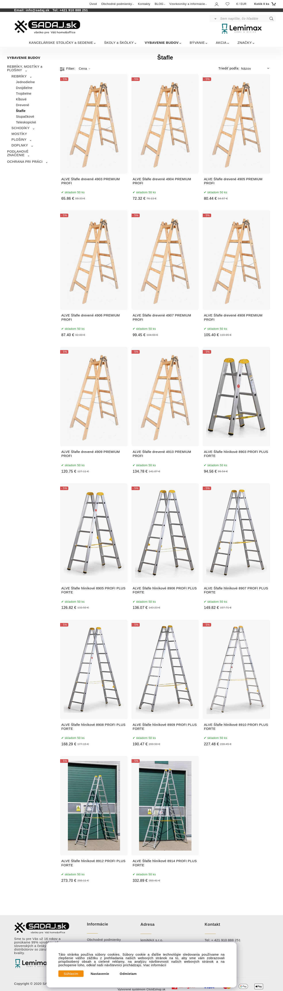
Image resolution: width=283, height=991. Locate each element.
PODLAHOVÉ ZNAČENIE (18, 153)
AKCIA (221, 42)
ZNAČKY (244, 42)
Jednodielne (25, 82)
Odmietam (128, 974)
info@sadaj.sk (38, 10)
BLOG (159, 4)
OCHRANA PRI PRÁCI (25, 161)
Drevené (22, 105)
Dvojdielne (24, 88)
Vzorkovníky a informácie (187, 4)
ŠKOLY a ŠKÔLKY (119, 42)
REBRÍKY (19, 76)
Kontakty (144, 4)
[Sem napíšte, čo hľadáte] (248, 18)
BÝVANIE (197, 42)
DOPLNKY (19, 145)
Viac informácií (154, 965)
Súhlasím (71, 974)
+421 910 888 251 (73, 10)
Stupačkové (25, 116)
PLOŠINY (19, 139)
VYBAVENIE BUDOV (162, 42)
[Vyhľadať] (215, 18)
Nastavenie (100, 974)
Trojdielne (23, 93)
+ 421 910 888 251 (226, 940)
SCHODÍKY (20, 128)
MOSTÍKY (19, 134)
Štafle (21, 111)
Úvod (93, 4)
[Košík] (264, 4)
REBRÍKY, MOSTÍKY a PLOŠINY (24, 68)
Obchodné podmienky (116, 4)
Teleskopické (26, 122)
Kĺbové (21, 99)
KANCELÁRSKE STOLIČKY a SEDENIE (61, 42)
